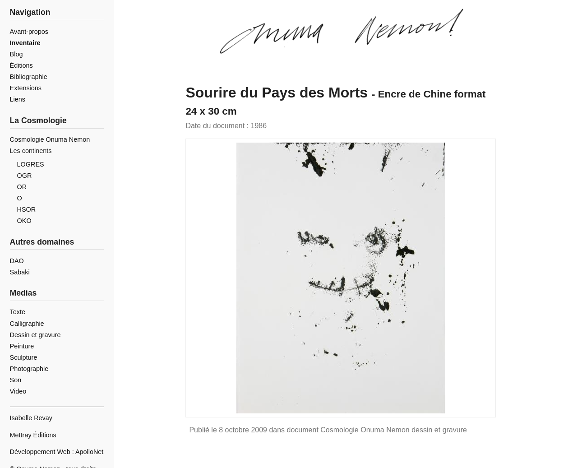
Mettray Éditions (33, 435)
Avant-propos (29, 31)
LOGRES (30, 164)
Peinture (22, 346)
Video (18, 391)
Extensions (26, 88)
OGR (24, 175)
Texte (17, 311)
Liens (17, 99)
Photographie (29, 368)
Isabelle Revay (31, 418)
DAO (17, 260)
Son (16, 380)
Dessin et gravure (35, 334)
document (303, 430)
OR (22, 186)
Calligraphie (27, 323)
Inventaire (25, 42)
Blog (16, 54)
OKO (24, 220)
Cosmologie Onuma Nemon (364, 430)
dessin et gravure (439, 430)
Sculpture (23, 357)
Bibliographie (28, 76)
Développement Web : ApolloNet (57, 451)
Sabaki (20, 272)
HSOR (26, 209)
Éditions (21, 65)
